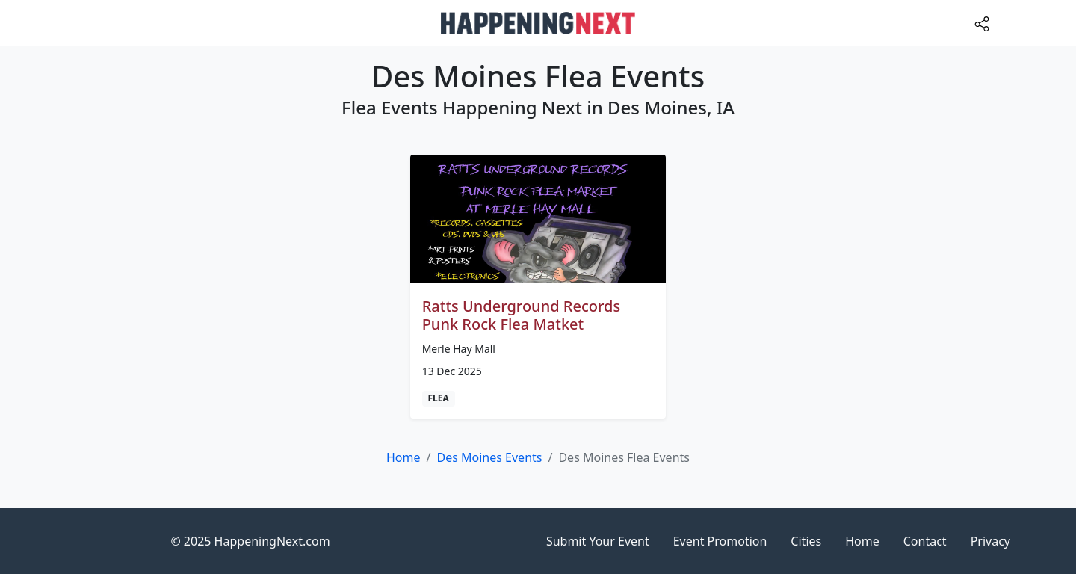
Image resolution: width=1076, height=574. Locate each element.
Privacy (990, 541)
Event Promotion (720, 541)
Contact (925, 541)
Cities (806, 541)
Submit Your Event (597, 541)
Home (862, 541)
